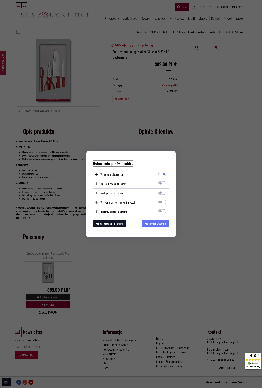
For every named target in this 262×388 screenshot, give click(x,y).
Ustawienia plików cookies (113, 163)
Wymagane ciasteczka (111, 174)
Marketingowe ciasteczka (113, 184)
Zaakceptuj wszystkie (155, 224)
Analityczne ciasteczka (111, 193)
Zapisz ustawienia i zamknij (109, 224)
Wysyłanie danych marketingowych (117, 202)
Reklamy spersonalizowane (113, 211)
